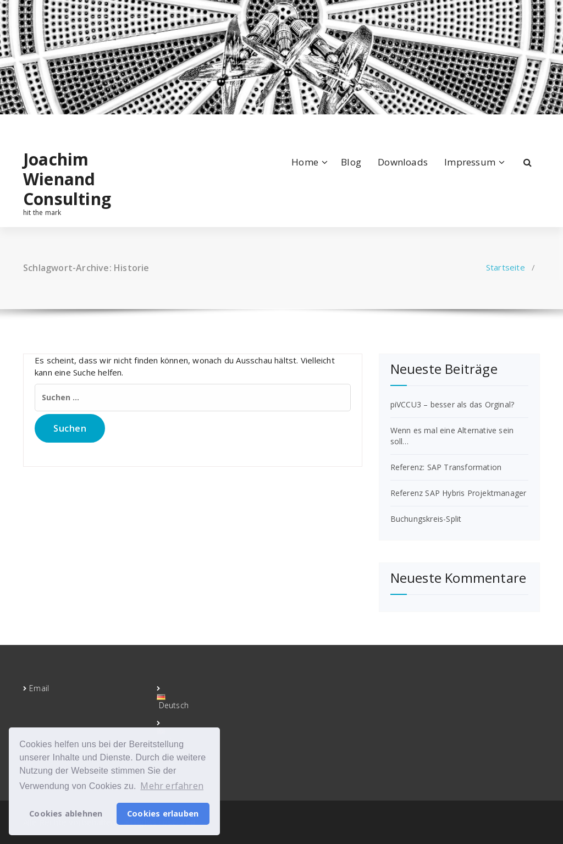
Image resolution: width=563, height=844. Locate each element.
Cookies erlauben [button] (162, 813)
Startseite (505, 267)
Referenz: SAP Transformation (446, 467)
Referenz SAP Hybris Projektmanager (458, 493)
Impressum (469, 162)
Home (304, 162)
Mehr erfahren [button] (171, 786)
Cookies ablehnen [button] (65, 813)
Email (39, 688)
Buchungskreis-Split (426, 519)
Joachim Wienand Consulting (67, 179)
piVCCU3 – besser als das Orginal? (452, 404)
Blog (351, 162)
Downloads (403, 162)
